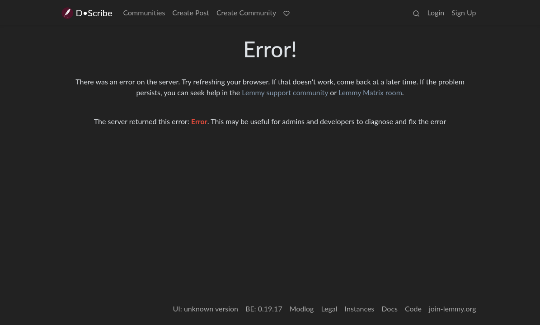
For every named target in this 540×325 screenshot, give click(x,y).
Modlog (302, 308)
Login (435, 12)
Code (413, 308)
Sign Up (463, 12)
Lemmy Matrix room (370, 92)
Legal (329, 308)
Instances (360, 308)
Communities (144, 12)
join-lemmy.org (452, 308)
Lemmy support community (285, 92)
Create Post (190, 12)
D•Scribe (87, 12)
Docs (389, 308)
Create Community (246, 12)
